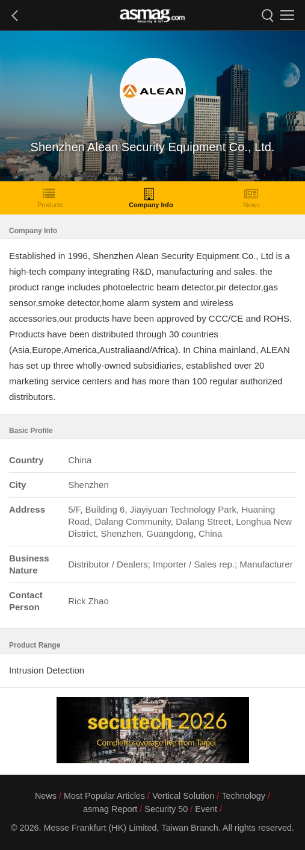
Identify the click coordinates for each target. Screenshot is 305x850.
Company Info (151, 197)
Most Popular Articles (104, 796)
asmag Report (110, 809)
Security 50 (166, 809)
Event (206, 809)
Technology (243, 796)
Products (50, 197)
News (251, 197)
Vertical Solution (183, 796)
